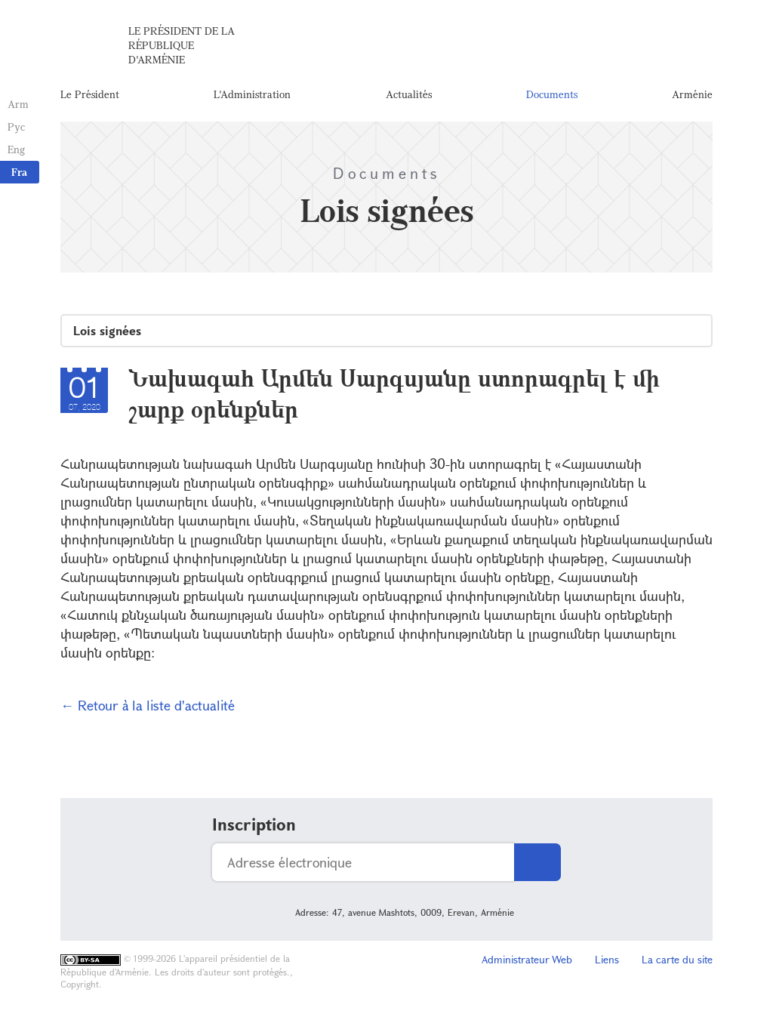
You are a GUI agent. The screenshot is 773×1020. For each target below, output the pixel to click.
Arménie (692, 94)
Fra (19, 172)
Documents (551, 94)
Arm (18, 104)
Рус (16, 126)
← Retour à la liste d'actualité (147, 705)
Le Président (89, 94)
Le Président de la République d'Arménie (181, 44)
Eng (16, 149)
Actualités (409, 94)
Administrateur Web (527, 959)
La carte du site (677, 959)
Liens (607, 959)
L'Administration (252, 94)
